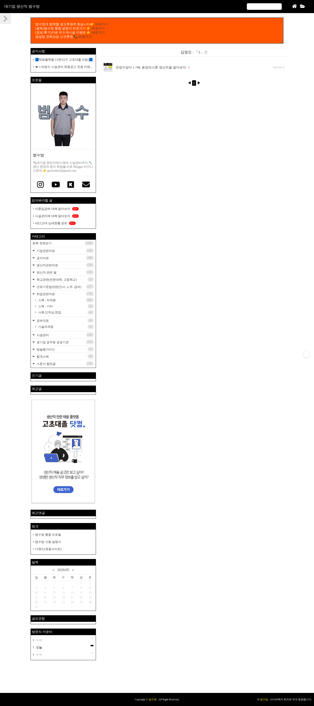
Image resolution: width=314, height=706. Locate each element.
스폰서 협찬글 (65, 363)
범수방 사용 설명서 (48, 542)
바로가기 (101, 24)
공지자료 (65, 257)
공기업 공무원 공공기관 (65, 342)
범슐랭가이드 (65, 349)
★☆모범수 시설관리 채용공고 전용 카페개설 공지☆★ (63, 67)
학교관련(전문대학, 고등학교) (65, 279)
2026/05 (63, 570)
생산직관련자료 (65, 265)
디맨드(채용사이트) (48, 549)
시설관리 (65, 334)
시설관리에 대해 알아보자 (57, 216)
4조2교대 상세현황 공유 (55, 223)
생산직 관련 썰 (65, 272)
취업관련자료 (65, 293)
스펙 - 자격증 (65, 300)
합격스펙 (65, 356)
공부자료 (65, 320)
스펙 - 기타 (65, 306)
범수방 (153, 699)
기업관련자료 (65, 250)
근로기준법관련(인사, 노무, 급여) (65, 286)
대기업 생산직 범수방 (22, 6)
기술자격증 (65, 326)
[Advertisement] (157, 679)
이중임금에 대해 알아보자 (57, 208)
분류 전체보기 (63, 243)
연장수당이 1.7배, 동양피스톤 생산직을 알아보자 (151, 67)
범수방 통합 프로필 (48, 534)
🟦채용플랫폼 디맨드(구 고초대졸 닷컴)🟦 (64, 59)
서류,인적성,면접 (65, 312)
